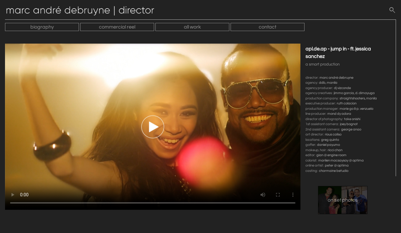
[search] (392, 11)
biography (42, 26)
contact (267, 26)
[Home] (83, 11)
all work (192, 26)
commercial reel (117, 26)
